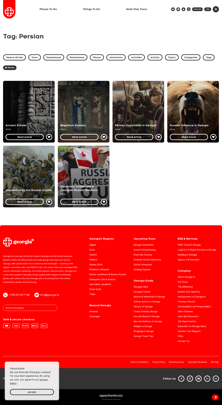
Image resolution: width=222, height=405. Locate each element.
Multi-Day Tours (136, 9)
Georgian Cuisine (142, 292)
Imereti (93, 254)
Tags (209, 57)
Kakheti (93, 259)
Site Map (215, 362)
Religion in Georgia (143, 326)
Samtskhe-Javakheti (100, 284)
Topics (172, 57)
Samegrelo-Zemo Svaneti (102, 279)
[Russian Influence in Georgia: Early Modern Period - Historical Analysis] (193, 112)
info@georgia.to (46, 295)
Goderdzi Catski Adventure (147, 259)
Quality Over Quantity (189, 292)
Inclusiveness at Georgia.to (192, 296)
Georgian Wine (141, 287)
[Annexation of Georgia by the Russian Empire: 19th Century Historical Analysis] (29, 176)
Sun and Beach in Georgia (147, 316)
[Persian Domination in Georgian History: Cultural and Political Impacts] (138, 112)
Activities (136, 57)
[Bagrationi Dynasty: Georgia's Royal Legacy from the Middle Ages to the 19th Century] (83, 112)
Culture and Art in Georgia (147, 301)
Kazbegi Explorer (142, 269)
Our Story (183, 282)
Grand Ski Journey (143, 254)
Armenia (93, 311)
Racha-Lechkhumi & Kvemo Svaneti (107, 274)
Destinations (77, 57)
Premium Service (186, 301)
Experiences (53, 57)
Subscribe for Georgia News (192, 326)
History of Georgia (143, 306)
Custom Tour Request (189, 331)
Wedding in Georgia (187, 254)
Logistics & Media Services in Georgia (197, 250)
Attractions (116, 57)
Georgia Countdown (144, 245)
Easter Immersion (143, 264)
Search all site (14, 57)
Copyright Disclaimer (197, 362)
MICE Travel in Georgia (189, 245)
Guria (92, 250)
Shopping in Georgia (144, 331)
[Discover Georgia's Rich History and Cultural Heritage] (29, 112)
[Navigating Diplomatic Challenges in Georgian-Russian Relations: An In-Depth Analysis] (83, 176)
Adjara (92, 245)
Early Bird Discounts (188, 316)
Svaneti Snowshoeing (145, 250)
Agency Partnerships (188, 259)
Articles (154, 57)
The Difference (185, 287)
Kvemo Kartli (95, 264)
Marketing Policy (176, 362)
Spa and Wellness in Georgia (148, 321)
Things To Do (91, 9)
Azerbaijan (94, 316)
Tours (34, 57)
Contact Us (183, 341)
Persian (9, 67)
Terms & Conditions (139, 362)
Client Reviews (185, 311)
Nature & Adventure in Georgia (149, 296)
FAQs (180, 336)
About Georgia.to (186, 277)
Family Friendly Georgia (145, 311)
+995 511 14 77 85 (16, 295)
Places (97, 57)
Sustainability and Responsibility (194, 306)
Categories (190, 57)
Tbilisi (92, 294)
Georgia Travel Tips (143, 336)
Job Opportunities (187, 321)
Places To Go (48, 9)
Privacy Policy (158, 362)
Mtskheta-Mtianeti (99, 269)
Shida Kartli (95, 289)
